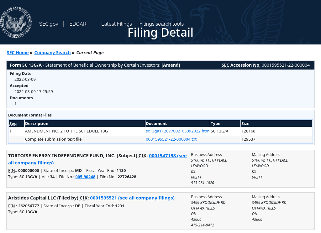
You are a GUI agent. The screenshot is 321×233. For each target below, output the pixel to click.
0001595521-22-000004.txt (171, 139)
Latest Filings (116, 24)
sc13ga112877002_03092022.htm (177, 131)
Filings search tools (161, 24)
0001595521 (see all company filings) (132, 197)
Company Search (52, 52)
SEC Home (18, 52)
